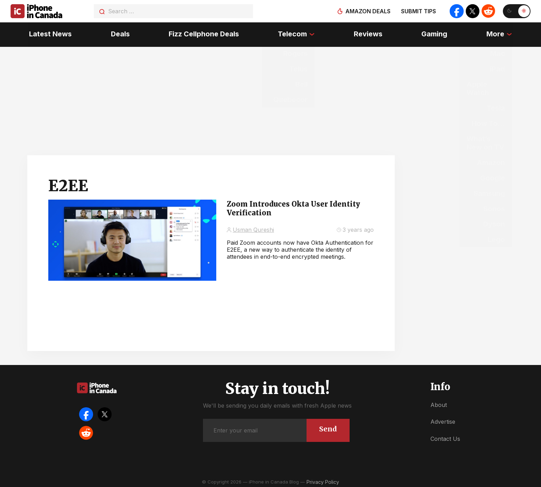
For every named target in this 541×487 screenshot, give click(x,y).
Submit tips (417, 11)
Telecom (292, 33)
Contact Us (445, 436)
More (496, 33)
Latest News (49, 33)
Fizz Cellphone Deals (203, 33)
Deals (119, 33)
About (438, 402)
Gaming (435, 33)
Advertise (442, 419)
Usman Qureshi (253, 227)
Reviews (368, 33)
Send (328, 426)
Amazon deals (367, 11)
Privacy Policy (323, 480)
